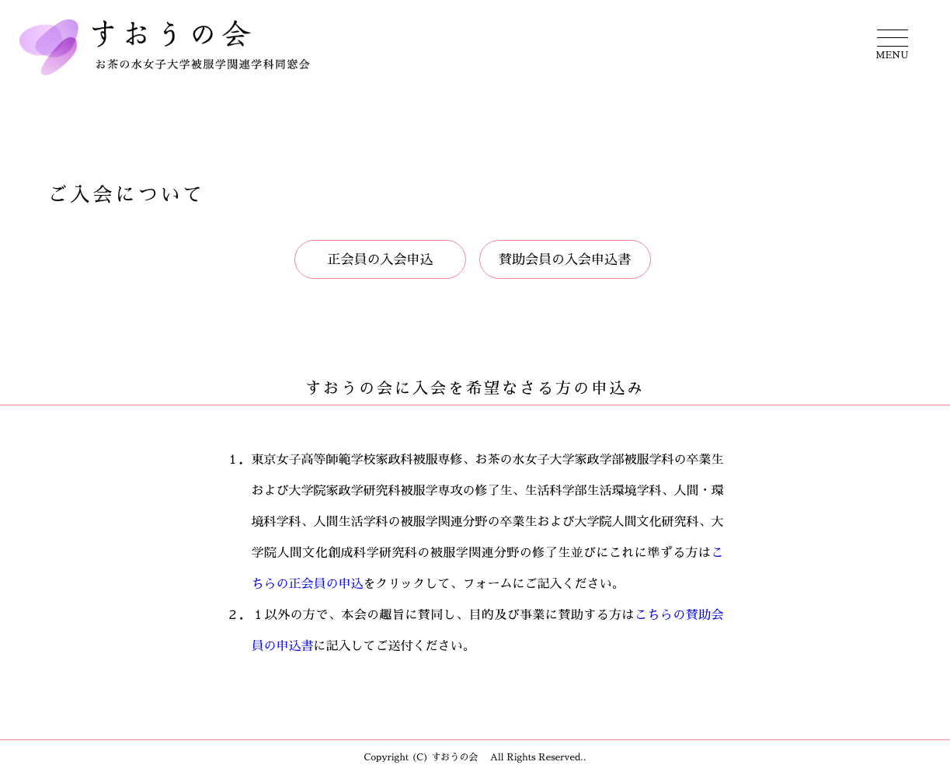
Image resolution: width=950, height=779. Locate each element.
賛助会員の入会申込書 (565, 259)
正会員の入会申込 (380, 259)
